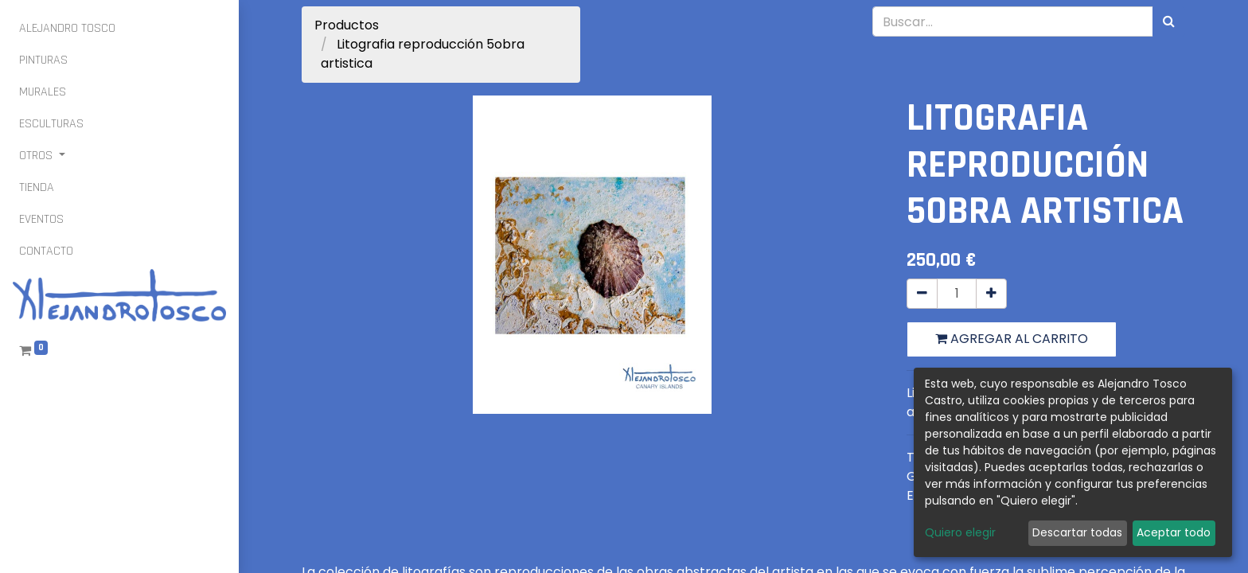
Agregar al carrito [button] (1011, 338)
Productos (346, 25)
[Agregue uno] (991, 294)
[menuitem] (67, 29)
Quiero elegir (960, 532)
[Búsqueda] (1168, 21)
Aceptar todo (1174, 532)
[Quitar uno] (922, 294)
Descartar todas (1077, 532)
